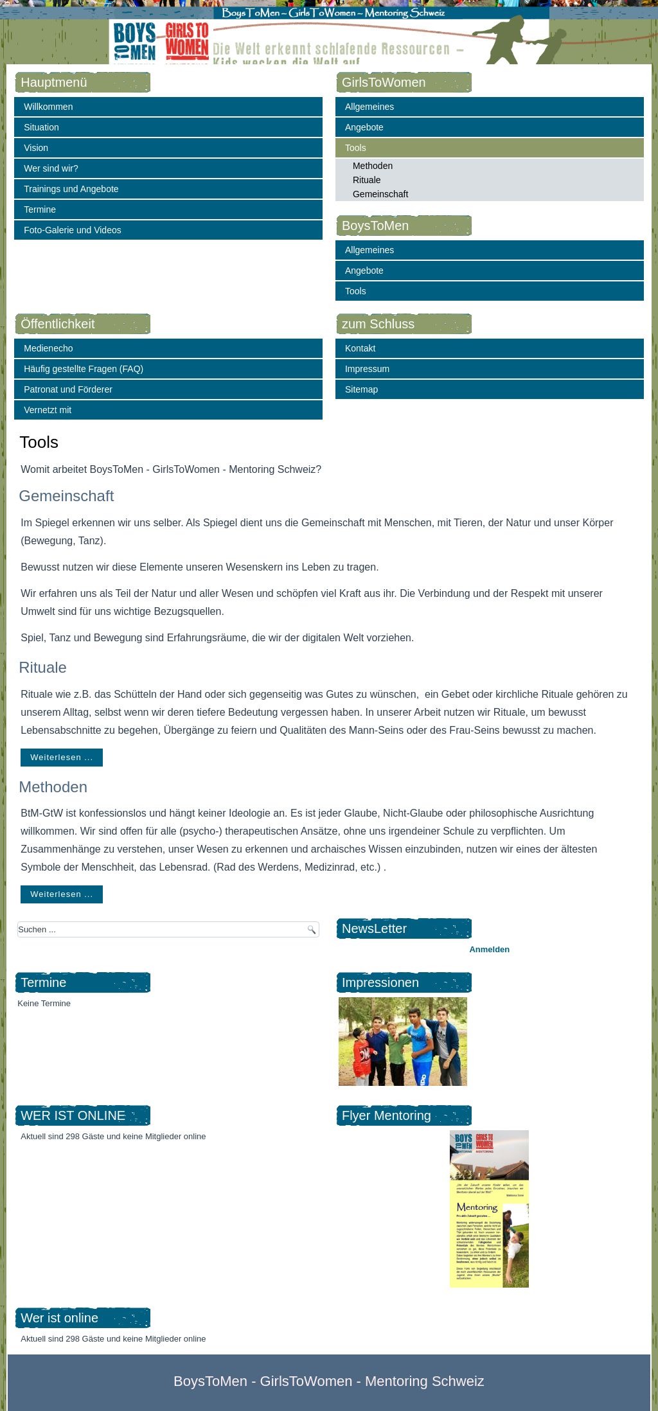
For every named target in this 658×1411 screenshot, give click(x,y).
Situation (41, 127)
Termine (40, 209)
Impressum (367, 369)
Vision (36, 148)
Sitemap (361, 389)
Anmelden (489, 949)
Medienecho (48, 348)
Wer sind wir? (51, 168)
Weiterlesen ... (61, 757)
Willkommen (48, 107)
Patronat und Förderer (68, 389)
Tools (355, 148)
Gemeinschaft (380, 194)
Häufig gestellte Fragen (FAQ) (83, 369)
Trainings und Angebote (71, 189)
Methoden (373, 166)
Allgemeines (369, 107)
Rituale (367, 180)
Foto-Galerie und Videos (72, 230)
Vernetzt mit (47, 410)
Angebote (364, 127)
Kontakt (360, 348)
